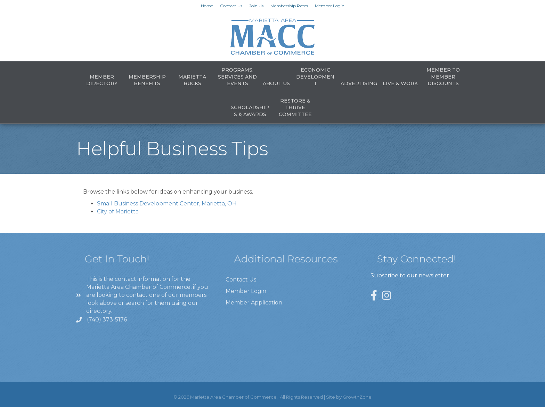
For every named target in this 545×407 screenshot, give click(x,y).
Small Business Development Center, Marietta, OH (167, 203)
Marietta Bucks (192, 80)
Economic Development (315, 77)
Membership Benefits (147, 80)
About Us (276, 83)
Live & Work (400, 83)
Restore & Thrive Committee (295, 107)
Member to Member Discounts (443, 77)
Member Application (254, 314)
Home (207, 5)
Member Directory (101, 80)
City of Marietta (118, 211)
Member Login (329, 5)
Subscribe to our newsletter (410, 275)
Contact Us (231, 5)
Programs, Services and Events (237, 77)
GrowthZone (357, 397)
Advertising (359, 83)
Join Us (256, 5)
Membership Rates (289, 5)
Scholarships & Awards (250, 110)
